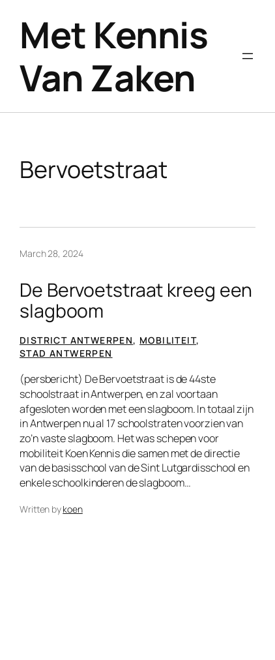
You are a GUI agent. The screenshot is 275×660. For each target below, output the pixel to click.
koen (73, 509)
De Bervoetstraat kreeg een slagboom (136, 301)
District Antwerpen (76, 340)
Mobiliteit (167, 340)
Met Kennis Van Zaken (114, 56)
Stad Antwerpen (66, 353)
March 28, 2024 (51, 253)
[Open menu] (247, 56)
